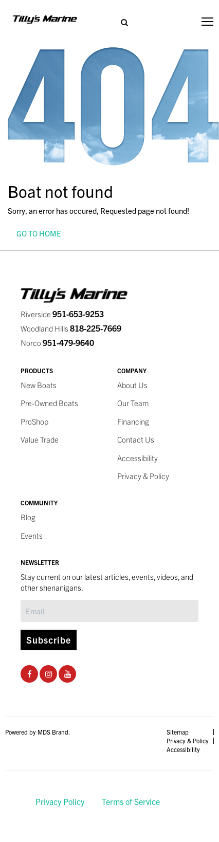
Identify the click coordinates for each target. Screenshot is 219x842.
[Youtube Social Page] (67, 674)
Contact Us (135, 439)
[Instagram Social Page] (48, 674)
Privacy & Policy (143, 476)
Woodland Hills (71, 328)
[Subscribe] (109, 611)
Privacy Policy (59, 801)
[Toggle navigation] (207, 21)
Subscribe (48, 640)
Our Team (133, 403)
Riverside (62, 314)
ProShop (34, 421)
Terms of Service (131, 801)
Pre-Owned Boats (49, 403)
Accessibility (137, 458)
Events (32, 535)
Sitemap (178, 732)
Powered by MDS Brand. (37, 732)
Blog (28, 517)
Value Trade (40, 439)
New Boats (39, 385)
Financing (133, 421)
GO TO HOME (38, 233)
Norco (57, 342)
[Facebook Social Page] (29, 674)
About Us (132, 385)
